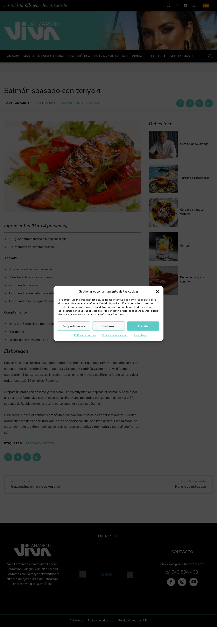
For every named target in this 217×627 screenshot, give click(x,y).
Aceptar (143, 326)
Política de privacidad (114, 335)
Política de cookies (85, 335)
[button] (157, 291)
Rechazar (108, 326)
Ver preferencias (74, 326)
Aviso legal (140, 335)
